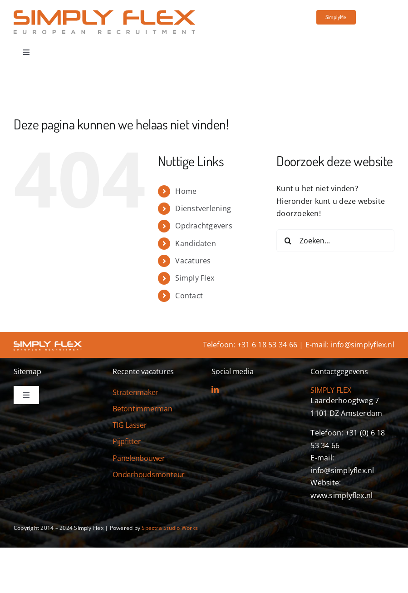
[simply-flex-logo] (104, 14)
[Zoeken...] (335, 240)
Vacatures (193, 261)
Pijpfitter (127, 441)
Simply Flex (194, 278)
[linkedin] (215, 389)
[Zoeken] (287, 240)
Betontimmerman (142, 409)
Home (186, 191)
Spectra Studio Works (170, 528)
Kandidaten (195, 243)
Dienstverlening (203, 208)
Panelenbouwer (139, 458)
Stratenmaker (135, 392)
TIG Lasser (130, 425)
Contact (189, 296)
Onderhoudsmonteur (149, 474)
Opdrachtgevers (203, 226)
